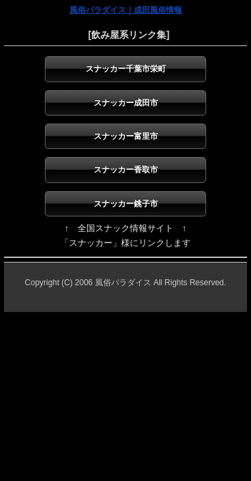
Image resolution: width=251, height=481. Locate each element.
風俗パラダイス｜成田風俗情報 (126, 10)
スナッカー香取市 (126, 169)
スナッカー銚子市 (126, 203)
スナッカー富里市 (126, 136)
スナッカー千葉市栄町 (126, 68)
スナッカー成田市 (126, 103)
